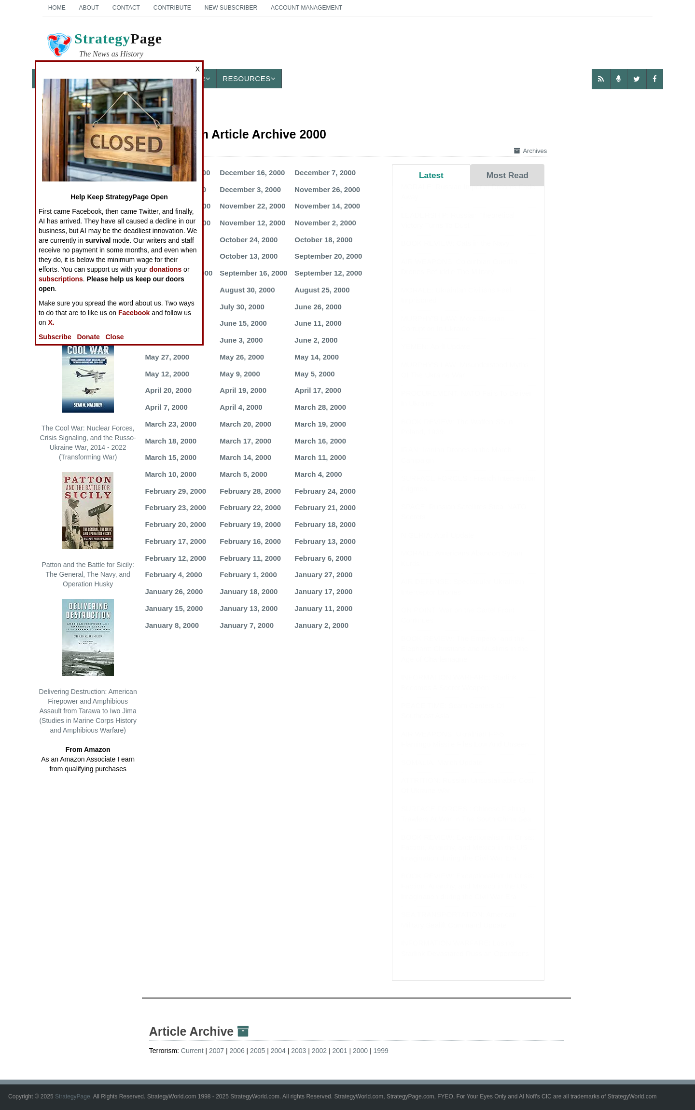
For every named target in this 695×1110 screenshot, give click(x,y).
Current (192, 1050)
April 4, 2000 (241, 407)
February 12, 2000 (175, 558)
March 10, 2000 (170, 474)
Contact (126, 7)
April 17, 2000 (317, 390)
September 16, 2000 (253, 273)
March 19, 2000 (320, 424)
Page (103, 46)
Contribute (172, 7)
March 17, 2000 (245, 441)
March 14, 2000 (245, 457)
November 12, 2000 (252, 223)
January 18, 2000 (249, 591)
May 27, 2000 (167, 357)
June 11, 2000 (318, 323)
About (89, 7)
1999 (381, 1050)
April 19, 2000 (243, 390)
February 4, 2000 (173, 574)
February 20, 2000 (175, 524)
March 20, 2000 (245, 424)
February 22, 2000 (250, 507)
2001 (339, 1050)
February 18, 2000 (325, 524)
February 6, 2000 (322, 558)
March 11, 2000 (320, 457)
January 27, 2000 (323, 574)
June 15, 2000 (243, 323)
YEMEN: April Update (435, 356)
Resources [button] (249, 78)
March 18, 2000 (170, 441)
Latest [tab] (431, 175)
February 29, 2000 (175, 491)
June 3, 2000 (241, 340)
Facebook (134, 313)
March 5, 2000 (243, 474)
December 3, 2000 (250, 189)
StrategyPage (72, 1096)
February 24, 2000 (325, 491)
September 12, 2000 (328, 273)
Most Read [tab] (507, 175)
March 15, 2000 (170, 457)
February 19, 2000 (250, 524)
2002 (319, 1050)
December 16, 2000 (252, 172)
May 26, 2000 (242, 357)
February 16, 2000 (250, 541)
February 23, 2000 (175, 507)
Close (115, 337)
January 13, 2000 (249, 608)
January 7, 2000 (247, 625)
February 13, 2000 (325, 541)
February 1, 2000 (248, 574)
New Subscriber (231, 7)
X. (51, 322)
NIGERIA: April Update (437, 545)
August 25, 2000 (321, 290)
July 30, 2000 (242, 307)
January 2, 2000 (321, 625)
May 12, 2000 (167, 374)
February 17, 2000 (175, 541)
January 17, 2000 (323, 591)
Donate (88, 337)
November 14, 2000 (327, 206)
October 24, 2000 (249, 240)
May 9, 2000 (240, 374)
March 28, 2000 (320, 407)
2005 (257, 1050)
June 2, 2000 (315, 340)
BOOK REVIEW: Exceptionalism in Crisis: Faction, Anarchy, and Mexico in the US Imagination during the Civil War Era (468, 857)
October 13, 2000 (249, 256)
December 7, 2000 (325, 172)
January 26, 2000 (174, 591)
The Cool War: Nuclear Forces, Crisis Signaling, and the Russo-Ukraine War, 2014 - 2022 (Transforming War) (88, 398)
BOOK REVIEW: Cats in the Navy (455, 253)
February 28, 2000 (250, 491)
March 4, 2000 (318, 474)
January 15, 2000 (174, 608)
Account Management (306, 7)
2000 (360, 1050)
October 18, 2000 (323, 240)
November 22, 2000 (252, 206)
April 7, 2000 (166, 407)
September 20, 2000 (328, 256)
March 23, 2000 (170, 424)
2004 (278, 1050)
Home (57, 7)
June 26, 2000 (318, 307)
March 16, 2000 (320, 441)
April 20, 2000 (168, 390)
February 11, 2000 (250, 558)
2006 (237, 1050)
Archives (530, 150)
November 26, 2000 (327, 189)
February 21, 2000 (325, 507)
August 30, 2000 (247, 290)
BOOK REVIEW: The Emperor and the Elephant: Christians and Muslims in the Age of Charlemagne (464, 658)
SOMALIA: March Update (442, 772)
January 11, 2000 (323, 608)
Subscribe (55, 337)
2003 (298, 1050)
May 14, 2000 (316, 357)
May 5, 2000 (314, 374)
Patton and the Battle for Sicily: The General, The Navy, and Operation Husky (88, 530)
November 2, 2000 (325, 223)
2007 (216, 1050)
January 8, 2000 (172, 625)
